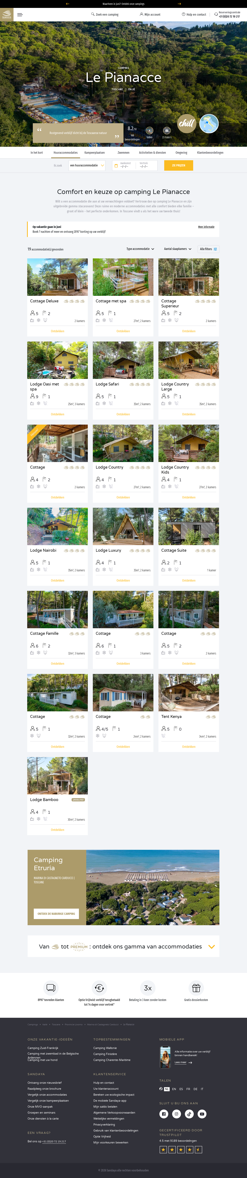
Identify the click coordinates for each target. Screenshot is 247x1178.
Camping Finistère (105, 1054)
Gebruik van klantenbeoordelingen (115, 1130)
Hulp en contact (103, 1082)
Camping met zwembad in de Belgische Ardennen (53, 1055)
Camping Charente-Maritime (111, 1060)
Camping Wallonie (105, 1048)
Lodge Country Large (175, 387)
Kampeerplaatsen (95, 152)
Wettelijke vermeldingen (108, 1118)
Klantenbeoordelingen (210, 152)
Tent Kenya (171, 716)
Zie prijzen (178, 165)
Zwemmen (123, 152)
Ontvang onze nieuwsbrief (45, 1082)
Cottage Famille (44, 633)
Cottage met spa (111, 301)
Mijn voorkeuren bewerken (110, 1142)
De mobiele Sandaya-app (109, 1100)
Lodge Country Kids (175, 470)
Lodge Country (109, 467)
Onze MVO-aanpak (40, 1106)
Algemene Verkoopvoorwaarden (114, 1112)
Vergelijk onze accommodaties (47, 1094)
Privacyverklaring (104, 1124)
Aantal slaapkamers (175, 249)
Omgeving (181, 152)
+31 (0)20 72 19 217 (54, 1141)
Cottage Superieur (170, 304)
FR (188, 1089)
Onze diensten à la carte (43, 1118)
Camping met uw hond (43, 1060)
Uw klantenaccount (105, 1088)
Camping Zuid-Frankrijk (43, 1048)
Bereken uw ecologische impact (113, 1094)
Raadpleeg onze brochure (44, 1088)
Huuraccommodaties (66, 152)
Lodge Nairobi (43, 550)
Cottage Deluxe (44, 301)
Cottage (37, 467)
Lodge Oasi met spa (44, 387)
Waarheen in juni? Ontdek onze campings (124, 4)
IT (202, 1089)
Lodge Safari (107, 384)
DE (195, 1089)
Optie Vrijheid (102, 1136)
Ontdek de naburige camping (56, 914)
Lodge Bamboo (44, 800)
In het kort (37, 152)
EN (174, 1089)
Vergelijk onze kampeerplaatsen (48, 1100)
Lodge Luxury (108, 550)
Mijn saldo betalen (105, 1106)
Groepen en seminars (41, 1112)
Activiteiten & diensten (152, 152)
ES (181, 1089)
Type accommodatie (138, 249)
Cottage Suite (173, 550)
